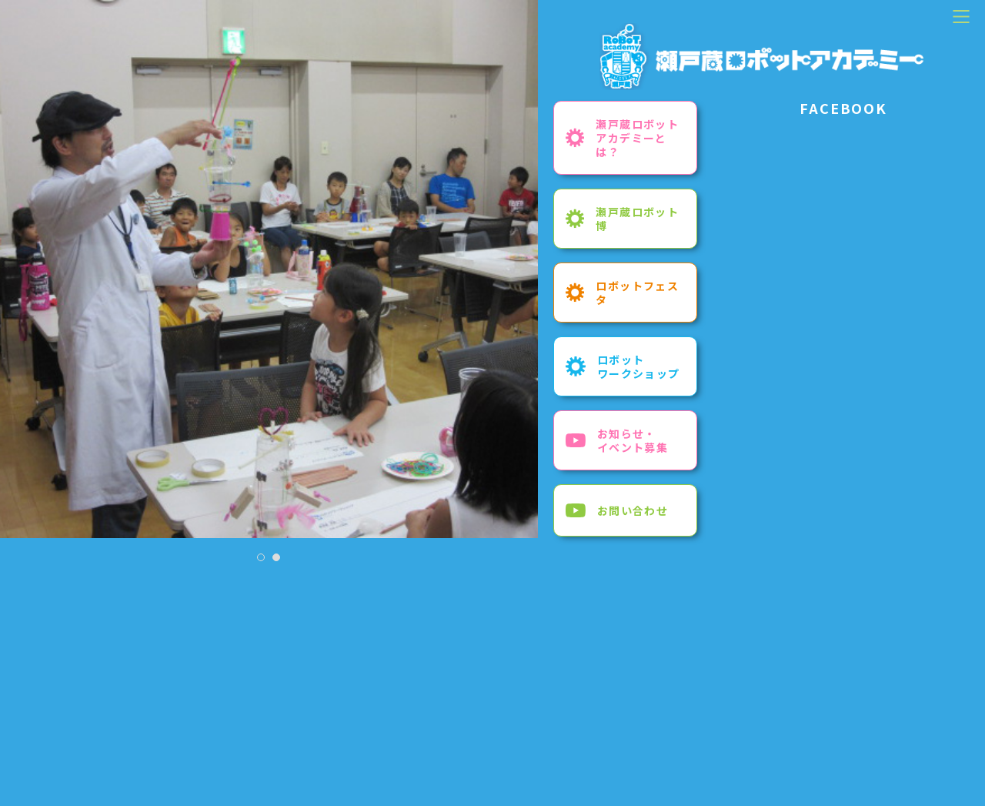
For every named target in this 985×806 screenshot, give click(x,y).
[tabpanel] (269, 269)
